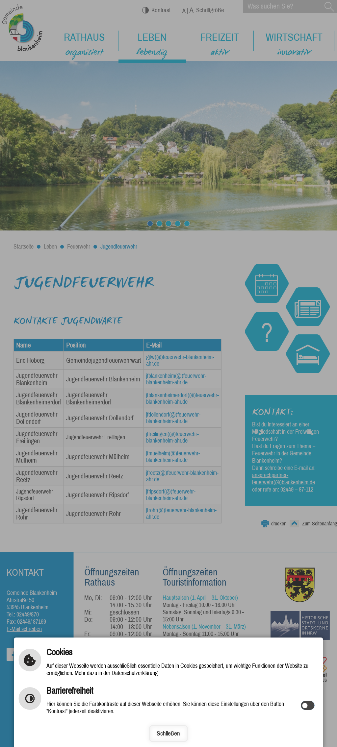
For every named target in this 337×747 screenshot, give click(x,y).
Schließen (168, 733)
